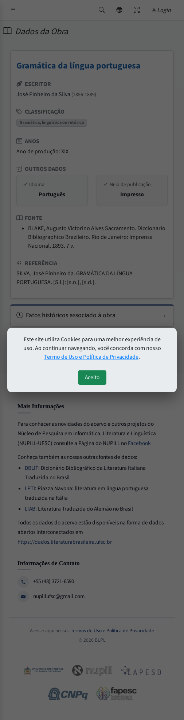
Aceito (92, 377)
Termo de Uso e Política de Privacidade (91, 357)
